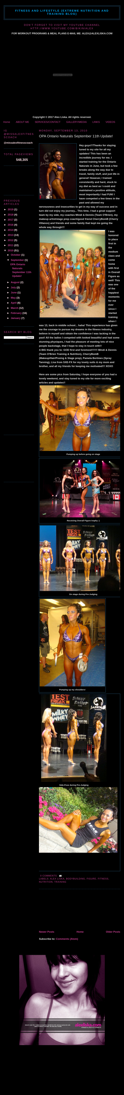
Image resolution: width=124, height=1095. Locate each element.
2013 (11, 235)
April (14, 302)
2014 (11, 229)
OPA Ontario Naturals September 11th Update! (76, 136)
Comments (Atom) (67, 938)
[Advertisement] (59, 910)
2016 (11, 224)
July (14, 287)
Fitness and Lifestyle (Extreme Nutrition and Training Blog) (62, 12)
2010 (11, 250)
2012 (11, 240)
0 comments (48, 876)
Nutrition (46, 882)
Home (6, 122)
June (14, 292)
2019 (11, 209)
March (15, 308)
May (13, 297)
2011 (11, 245)
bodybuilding (75, 879)
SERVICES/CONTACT (47, 122)
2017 (11, 219)
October (16, 254)
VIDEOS (110, 122)
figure (91, 879)
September (18, 260)
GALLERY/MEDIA (76, 122)
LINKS (96, 122)
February (16, 313)
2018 (11, 214)
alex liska (57, 879)
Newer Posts (46, 931)
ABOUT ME (22, 122)
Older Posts (113, 931)
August (15, 282)
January (16, 318)
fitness (103, 879)
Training (60, 882)
